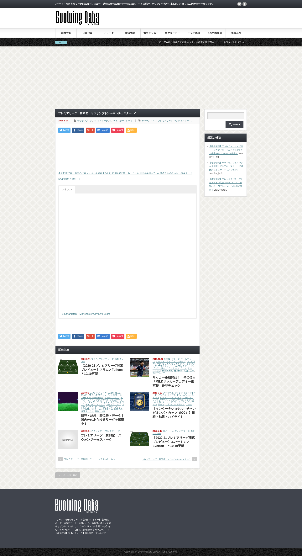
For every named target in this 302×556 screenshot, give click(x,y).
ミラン (188, 400)
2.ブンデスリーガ (98, 393)
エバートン (168, 431)
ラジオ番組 (193, 33)
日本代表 (87, 33)
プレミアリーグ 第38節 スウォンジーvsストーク (166, 459)
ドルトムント (183, 395)
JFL (86, 395)
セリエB (175, 364)
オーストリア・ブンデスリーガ (170, 361)
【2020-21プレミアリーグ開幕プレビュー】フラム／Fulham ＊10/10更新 (103, 369)
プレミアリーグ (100, 120)
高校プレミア (159, 373)
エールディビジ (112, 397)
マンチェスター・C (183, 120)
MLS (91, 395)
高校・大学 (189, 370)
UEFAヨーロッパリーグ (92, 397)
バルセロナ (187, 397)
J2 (119, 393)
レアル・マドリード (175, 404)
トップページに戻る (67, 475)
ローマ (189, 404)
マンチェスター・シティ (121, 120)
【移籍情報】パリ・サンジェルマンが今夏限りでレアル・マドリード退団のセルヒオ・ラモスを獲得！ (226, 166)
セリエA (166, 364)
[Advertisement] (151, 78)
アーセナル (168, 393)
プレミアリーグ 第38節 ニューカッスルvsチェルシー (90, 459)
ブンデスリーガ (160, 368)
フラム (94, 359)
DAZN (167, 359)
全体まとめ (107, 409)
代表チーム (167, 370)
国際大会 (66, 33)
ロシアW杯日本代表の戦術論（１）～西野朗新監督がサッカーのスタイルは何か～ (206, 42)
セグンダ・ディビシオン (98, 402)
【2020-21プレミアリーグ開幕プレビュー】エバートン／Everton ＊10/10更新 (174, 441)
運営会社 (236, 33)
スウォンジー (97, 431)
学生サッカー (172, 33)
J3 (82, 395)
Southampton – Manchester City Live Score (86, 313)
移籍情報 (130, 33)
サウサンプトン (84, 120)
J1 (116, 393)
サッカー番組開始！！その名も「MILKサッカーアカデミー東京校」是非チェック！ (174, 381)
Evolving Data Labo (148, 551)
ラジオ (183, 368)
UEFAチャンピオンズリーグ (108, 395)
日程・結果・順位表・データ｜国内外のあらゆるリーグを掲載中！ (102, 419)
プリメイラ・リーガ (167, 366)
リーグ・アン (113, 406)
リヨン (161, 404)
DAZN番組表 (215, 33)
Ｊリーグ (109, 33)
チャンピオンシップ (95, 404)
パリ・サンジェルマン (170, 397)
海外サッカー (151, 33)
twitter (239, 4)
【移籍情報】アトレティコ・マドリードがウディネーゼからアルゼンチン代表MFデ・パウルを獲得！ (226, 150)
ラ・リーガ (174, 368)
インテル (162, 395)
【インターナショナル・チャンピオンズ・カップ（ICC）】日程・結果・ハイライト (174, 412)
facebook (244, 4)
